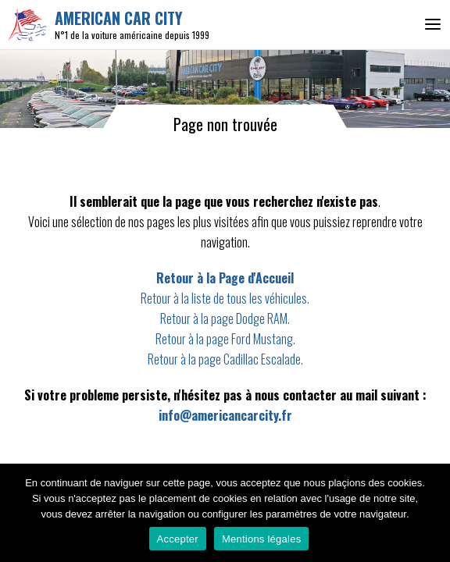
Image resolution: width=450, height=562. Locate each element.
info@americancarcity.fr (225, 415)
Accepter (177, 539)
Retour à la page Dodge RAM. (225, 318)
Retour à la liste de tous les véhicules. (225, 298)
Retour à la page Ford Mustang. (225, 338)
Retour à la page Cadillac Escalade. (225, 359)
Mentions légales (262, 539)
